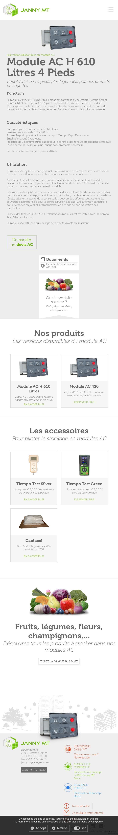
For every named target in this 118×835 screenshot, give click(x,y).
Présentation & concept (88, 772)
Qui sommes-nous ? (86, 754)
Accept (41, 828)
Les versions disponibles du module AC (31, 54)
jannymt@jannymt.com (35, 762)
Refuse (62, 828)
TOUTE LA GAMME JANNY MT (59, 661)
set (83, 828)
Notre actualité (81, 806)
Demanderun (22, 242)
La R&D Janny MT (84, 775)
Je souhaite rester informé (88, 812)
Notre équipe (82, 757)
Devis (77, 778)
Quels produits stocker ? (59, 295)
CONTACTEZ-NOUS (34, 770)
